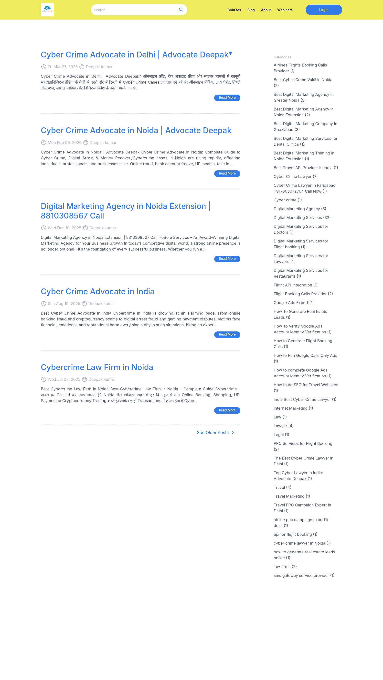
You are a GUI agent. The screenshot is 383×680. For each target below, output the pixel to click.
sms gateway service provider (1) (304, 575)
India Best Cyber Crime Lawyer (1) (305, 399)
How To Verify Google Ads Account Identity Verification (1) (303, 329)
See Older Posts (215, 434)
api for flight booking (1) (296, 534)
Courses (234, 10)
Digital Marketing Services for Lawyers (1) (301, 258)
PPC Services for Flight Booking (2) (303, 446)
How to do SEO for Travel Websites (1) (306, 387)
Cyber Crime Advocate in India (98, 292)
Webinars (285, 10)
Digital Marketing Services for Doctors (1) (301, 229)
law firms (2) (285, 566)
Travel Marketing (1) (292, 496)
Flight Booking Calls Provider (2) (303, 293)
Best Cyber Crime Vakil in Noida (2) (303, 82)
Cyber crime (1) (288, 199)
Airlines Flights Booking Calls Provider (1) (300, 68)
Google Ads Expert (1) (294, 302)
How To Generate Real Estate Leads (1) (301, 314)
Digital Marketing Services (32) (302, 217)
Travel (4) (283, 487)
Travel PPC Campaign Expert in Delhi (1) (302, 508)
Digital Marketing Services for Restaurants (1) (301, 273)
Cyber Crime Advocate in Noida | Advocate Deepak (136, 130)
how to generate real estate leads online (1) (304, 554)
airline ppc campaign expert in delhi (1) (302, 522)
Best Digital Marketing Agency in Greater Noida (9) (304, 97)
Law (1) (280, 417)
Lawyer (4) (284, 425)
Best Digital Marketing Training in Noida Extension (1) (304, 156)
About (266, 10)
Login (324, 10)
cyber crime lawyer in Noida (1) (302, 543)
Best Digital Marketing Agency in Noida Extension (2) (304, 112)
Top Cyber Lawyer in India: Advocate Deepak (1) (298, 475)
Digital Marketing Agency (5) (300, 208)
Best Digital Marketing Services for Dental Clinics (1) (306, 141)
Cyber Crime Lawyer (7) (296, 176)
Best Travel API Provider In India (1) (306, 167)
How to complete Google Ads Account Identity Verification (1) (303, 373)
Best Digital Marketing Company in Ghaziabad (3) (305, 126)
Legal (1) (281, 434)
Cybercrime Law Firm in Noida (97, 368)
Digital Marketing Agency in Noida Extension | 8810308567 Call (126, 211)
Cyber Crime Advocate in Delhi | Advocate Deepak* (137, 54)
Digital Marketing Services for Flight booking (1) (301, 244)
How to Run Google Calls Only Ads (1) (305, 358)
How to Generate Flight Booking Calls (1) (303, 343)
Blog (251, 10)
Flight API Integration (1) (296, 285)
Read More (227, 98)
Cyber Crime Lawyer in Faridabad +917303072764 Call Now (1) (305, 188)
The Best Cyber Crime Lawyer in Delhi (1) (304, 461)
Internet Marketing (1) (293, 408)
